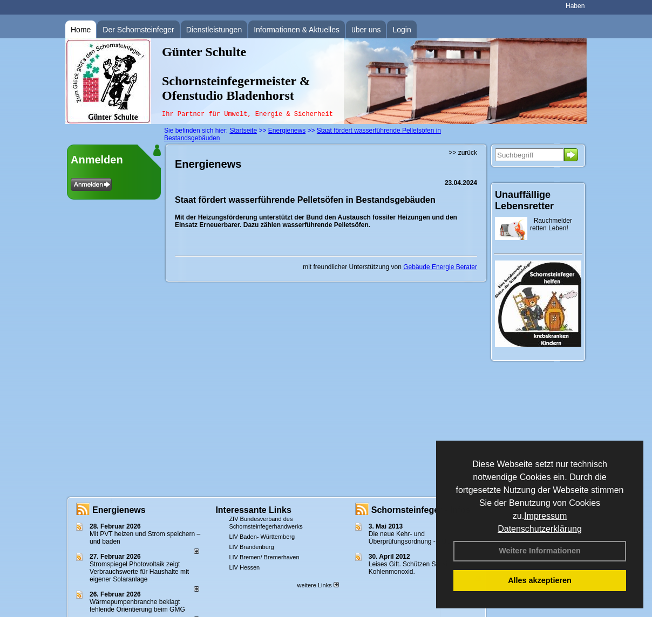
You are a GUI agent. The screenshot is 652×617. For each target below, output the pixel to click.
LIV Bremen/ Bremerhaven (264, 557)
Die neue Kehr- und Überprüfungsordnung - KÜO (410, 537)
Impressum (545, 515)
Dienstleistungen (214, 29)
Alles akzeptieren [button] (540, 580)
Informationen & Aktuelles (296, 29)
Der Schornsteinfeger (138, 29)
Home (81, 29)
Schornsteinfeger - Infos (421, 510)
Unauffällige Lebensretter (524, 200)
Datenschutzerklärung (540, 528)
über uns (366, 29)
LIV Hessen (244, 567)
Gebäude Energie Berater (440, 267)
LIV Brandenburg (251, 547)
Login (401, 29)
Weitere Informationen (540, 550)
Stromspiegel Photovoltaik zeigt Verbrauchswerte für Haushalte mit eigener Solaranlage (139, 571)
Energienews (119, 510)
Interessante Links (253, 510)
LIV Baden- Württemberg (262, 536)
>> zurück (463, 152)
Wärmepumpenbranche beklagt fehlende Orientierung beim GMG (137, 605)
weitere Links (317, 585)
